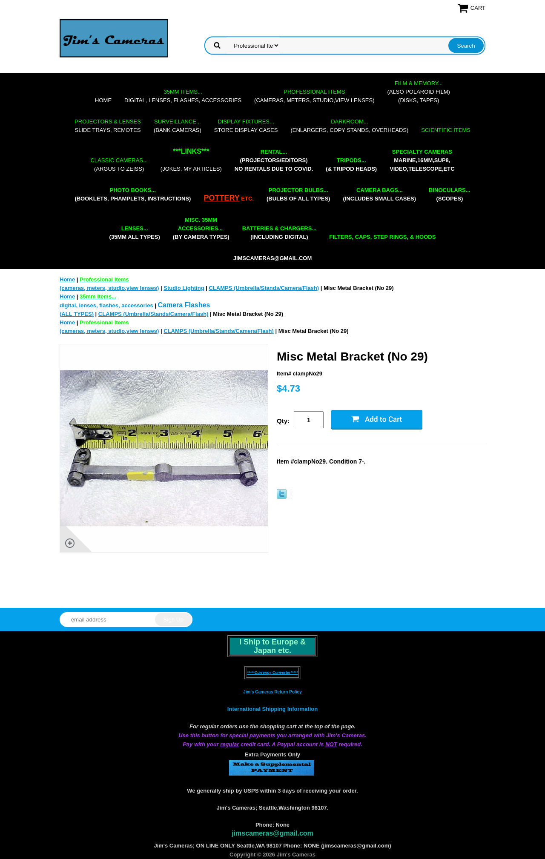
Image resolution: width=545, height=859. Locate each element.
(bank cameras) (177, 125)
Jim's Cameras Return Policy (272, 692)
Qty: (283, 420)
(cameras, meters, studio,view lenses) (314, 96)
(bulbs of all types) (298, 194)
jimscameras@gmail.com (272, 258)
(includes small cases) (379, 194)
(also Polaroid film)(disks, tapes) (418, 91)
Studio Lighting (184, 288)
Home (103, 100)
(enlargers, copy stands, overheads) (349, 125)
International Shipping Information (272, 709)
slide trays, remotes (108, 125)
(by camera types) (201, 228)
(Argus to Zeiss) (118, 164)
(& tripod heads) (351, 164)
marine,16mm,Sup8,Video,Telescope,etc (422, 160)
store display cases (246, 125)
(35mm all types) (134, 232)
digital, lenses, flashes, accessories (182, 96)
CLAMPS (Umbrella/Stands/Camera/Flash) (264, 288)
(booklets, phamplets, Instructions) (133, 194)
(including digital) (279, 232)
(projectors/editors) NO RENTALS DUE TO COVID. (274, 160)
